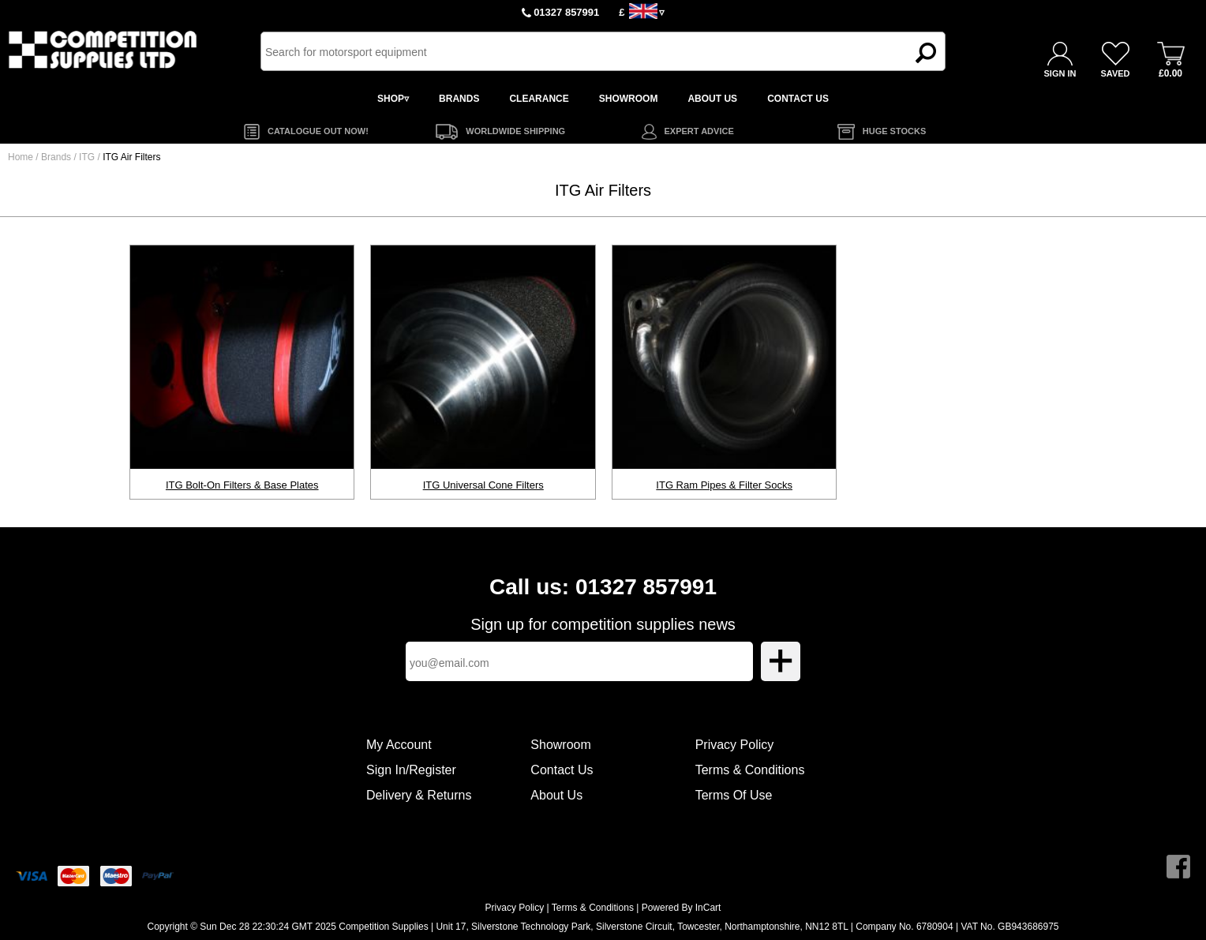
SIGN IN (1060, 73)
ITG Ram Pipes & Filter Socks (724, 485)
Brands (56, 157)
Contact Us (561, 770)
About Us (556, 795)
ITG (88, 157)
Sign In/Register (411, 770)
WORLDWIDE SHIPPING (515, 131)
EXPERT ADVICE (699, 131)
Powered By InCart (681, 907)
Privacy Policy (734, 744)
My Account (399, 744)
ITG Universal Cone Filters (483, 485)
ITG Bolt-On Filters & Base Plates (242, 485)
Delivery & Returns (418, 795)
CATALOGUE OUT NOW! (318, 131)
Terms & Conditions (750, 770)
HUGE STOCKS (894, 131)
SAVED (1114, 73)
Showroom (560, 744)
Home (20, 157)
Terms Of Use (734, 795)
